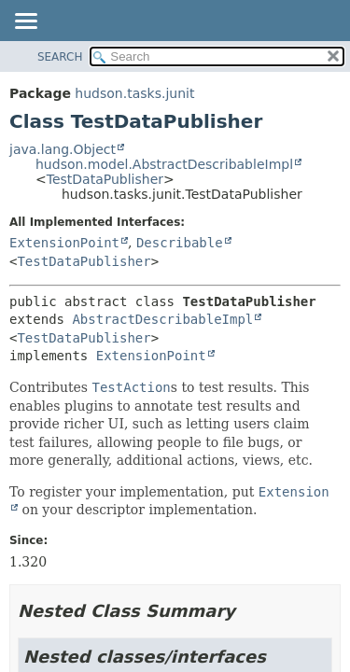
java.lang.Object (62, 149)
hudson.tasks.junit (134, 93)
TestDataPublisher (105, 179)
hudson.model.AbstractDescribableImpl (164, 164)
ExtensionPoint (64, 242)
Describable (179, 242)
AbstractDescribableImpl (162, 319)
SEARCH (60, 56)
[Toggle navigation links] (25, 22)
